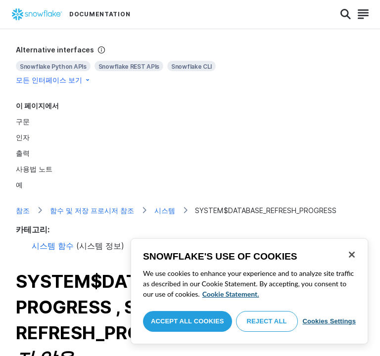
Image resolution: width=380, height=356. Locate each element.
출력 (23, 153)
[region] (249, 291)
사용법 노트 (34, 169)
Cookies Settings (329, 321)
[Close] (352, 255)
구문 (23, 121)
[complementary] (190, 65)
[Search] (345, 14)
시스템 (164, 210)
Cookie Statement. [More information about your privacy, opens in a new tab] (230, 294)
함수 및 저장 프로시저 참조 (92, 210)
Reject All (267, 321)
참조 (23, 210)
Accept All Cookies (187, 321)
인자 (23, 137)
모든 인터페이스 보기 (53, 80)
